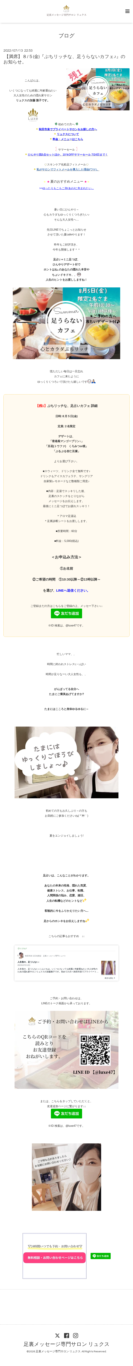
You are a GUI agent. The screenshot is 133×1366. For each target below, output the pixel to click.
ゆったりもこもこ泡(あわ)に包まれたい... (68, 188)
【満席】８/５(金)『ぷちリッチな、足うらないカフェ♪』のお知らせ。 (64, 59)
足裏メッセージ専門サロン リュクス (67, 1344)
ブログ (67, 35)
